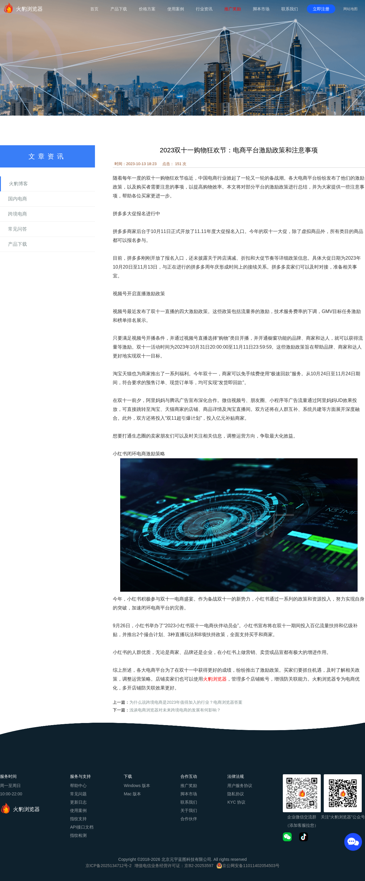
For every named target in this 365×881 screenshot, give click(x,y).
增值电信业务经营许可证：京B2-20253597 (173, 865)
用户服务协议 (239, 785)
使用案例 (175, 9)
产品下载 (118, 9)
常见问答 (17, 229)
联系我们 (289, 9)
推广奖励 (232, 9)
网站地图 (350, 9)
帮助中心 (78, 785)
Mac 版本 (132, 793)
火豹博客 (18, 183)
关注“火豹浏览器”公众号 (343, 817)
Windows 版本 (137, 785)
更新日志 (78, 802)
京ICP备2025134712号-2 (108, 865)
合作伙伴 (188, 818)
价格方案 (147, 9)
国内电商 (17, 198)
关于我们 (188, 810)
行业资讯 (204, 9)
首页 (94, 9)
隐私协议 (235, 793)
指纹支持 (78, 818)
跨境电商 (17, 213)
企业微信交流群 (301, 817)
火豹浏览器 (23, 7)
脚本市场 (261, 9)
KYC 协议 (236, 802)
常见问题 (78, 793)
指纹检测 (78, 835)
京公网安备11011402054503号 (251, 865)
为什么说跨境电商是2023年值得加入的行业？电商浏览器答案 (185, 702)
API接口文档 (81, 827)
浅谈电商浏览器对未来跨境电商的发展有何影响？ (175, 710)
